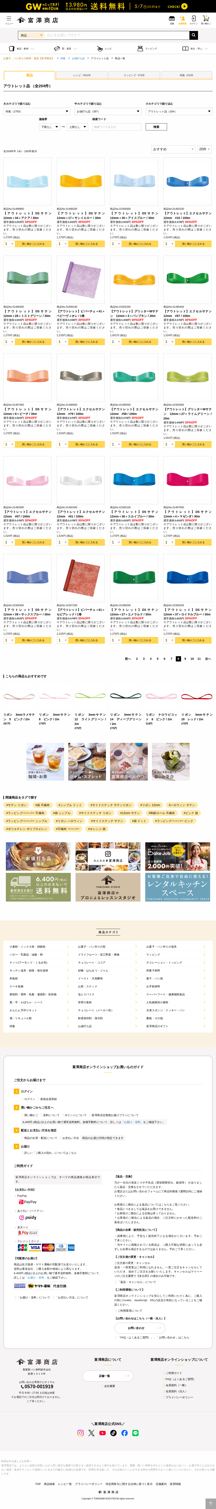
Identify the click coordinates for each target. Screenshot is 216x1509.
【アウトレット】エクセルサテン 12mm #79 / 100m (81, 412)
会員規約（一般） (175, 1385)
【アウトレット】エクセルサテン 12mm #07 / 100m (27, 514)
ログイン (28, 1099)
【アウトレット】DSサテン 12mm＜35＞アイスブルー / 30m (134, 216)
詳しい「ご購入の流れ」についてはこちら (49, 1152)
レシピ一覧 (65, 1484)
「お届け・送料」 (132, 1122)
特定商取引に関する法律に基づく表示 (129, 1484)
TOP (38, 1484)
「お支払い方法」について (70, 1297)
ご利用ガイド (172, 1373)
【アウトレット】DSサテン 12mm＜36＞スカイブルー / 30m (134, 514)
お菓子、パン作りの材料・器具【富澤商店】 (28, 58)
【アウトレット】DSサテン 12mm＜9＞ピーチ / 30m (27, 412)
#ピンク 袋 (191, 813)
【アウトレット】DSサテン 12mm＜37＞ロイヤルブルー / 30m (187, 612)
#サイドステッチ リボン (95, 813)
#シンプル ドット (70, 805)
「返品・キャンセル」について (135, 1282)
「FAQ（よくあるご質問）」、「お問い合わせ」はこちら (151, 1337)
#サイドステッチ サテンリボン (111, 805)
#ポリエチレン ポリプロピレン (26, 829)
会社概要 (108, 1386)
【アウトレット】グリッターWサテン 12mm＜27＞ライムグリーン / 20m (187, 414)
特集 (63, 58)
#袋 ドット (139, 821)
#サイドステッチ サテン (107, 821)
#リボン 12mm (150, 805)
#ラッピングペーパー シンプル (26, 821)
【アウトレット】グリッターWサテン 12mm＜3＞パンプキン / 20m (134, 314)
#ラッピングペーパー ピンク (174, 821)
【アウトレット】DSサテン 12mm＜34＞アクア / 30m (27, 216)
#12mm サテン (130, 813)
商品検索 (49, 1484)
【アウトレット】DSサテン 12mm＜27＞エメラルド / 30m (134, 612)
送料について (50, 1115)
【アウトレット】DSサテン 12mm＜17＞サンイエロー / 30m (81, 216)
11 (199, 658)
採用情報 (175, 1484)
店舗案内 (161, 1484)
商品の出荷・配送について (39, 1138)
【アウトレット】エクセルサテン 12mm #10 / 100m (187, 216)
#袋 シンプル (62, 813)
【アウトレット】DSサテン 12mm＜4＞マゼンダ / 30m (187, 514)
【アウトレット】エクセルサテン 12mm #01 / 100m (81, 514)
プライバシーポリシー (177, 1397)
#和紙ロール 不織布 (162, 813)
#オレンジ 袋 (96, 829)
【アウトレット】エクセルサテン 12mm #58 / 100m (134, 412)
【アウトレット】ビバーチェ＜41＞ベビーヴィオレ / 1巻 (81, 314)
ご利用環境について (128, 1310)
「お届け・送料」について (32, 1297)
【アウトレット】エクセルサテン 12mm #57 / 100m (187, 314)
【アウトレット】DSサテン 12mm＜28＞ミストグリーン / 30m (27, 314)
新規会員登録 (47, 1099)
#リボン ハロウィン (69, 821)
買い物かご (29, 1115)
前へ (128, 658)
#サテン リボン (16, 805)
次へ (208, 658)
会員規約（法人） (175, 1391)
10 (192, 658)
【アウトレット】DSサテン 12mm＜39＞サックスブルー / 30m (27, 612)
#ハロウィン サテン (182, 805)
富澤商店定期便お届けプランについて (113, 1115)
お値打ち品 (78, 58)
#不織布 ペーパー (67, 829)
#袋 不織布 (42, 805)
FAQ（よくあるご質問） (179, 1379)
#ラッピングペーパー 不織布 (25, 813)
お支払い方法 (69, 1138)
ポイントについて (74, 1115)
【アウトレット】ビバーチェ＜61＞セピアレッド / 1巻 (81, 612)
